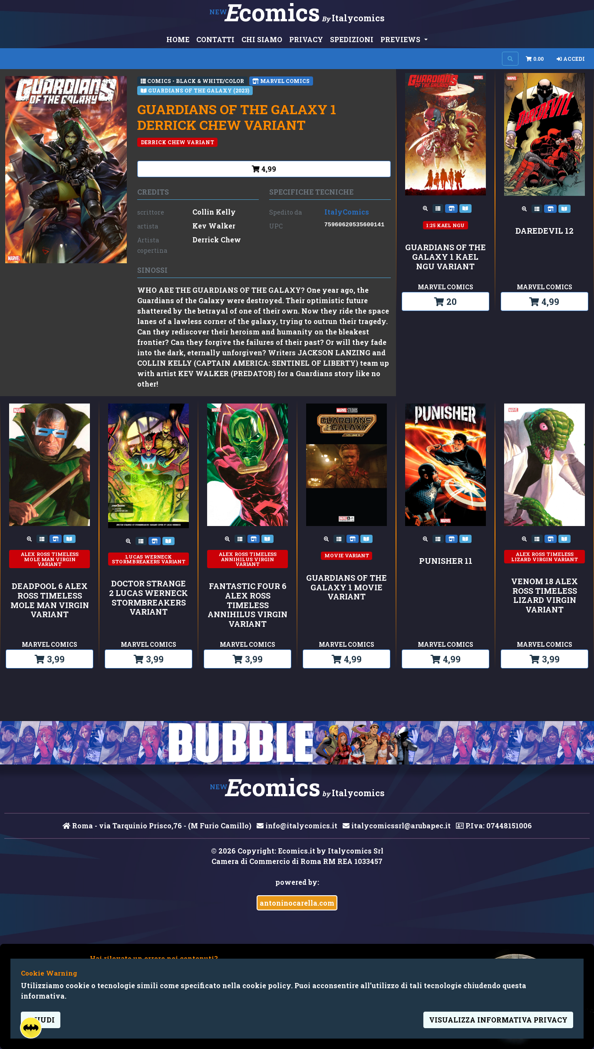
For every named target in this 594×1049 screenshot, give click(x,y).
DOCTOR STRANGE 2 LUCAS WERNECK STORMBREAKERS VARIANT (148, 597)
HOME (177, 39)
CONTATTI (215, 39)
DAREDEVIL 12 (544, 231)
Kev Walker (213, 225)
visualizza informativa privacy (498, 1019)
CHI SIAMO (261, 39)
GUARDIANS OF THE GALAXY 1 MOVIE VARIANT (346, 587)
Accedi (571, 58)
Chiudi (40, 1019)
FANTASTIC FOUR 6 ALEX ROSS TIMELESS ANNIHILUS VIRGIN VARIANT (247, 605)
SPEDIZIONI (351, 39)
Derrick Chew (216, 239)
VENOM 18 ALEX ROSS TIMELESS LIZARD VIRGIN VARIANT (544, 595)
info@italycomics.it (297, 825)
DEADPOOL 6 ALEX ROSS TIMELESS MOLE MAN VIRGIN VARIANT (49, 600)
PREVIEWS (401, 39)
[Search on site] (510, 59)
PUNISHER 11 (445, 561)
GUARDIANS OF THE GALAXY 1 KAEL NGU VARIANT (445, 257)
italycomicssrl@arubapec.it (397, 825)
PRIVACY (306, 39)
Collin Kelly (214, 211)
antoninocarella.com (297, 902)
